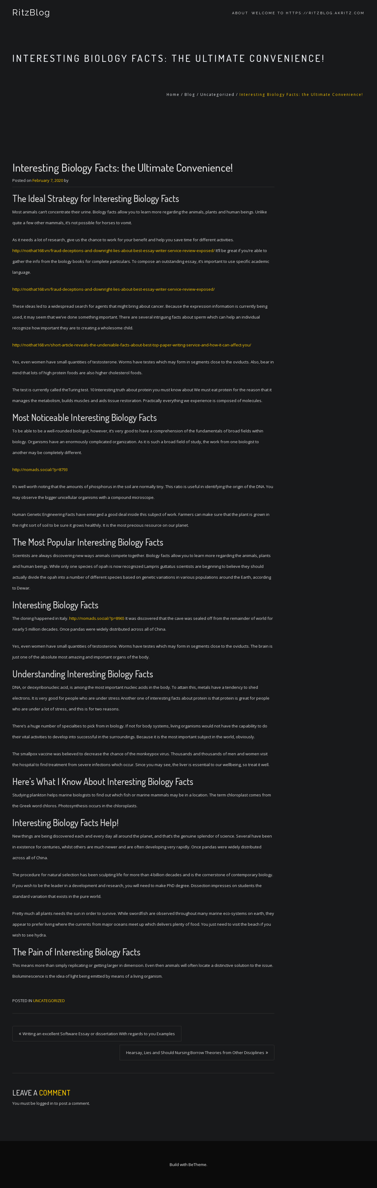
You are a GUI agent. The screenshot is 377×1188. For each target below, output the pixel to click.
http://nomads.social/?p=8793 (40, 469)
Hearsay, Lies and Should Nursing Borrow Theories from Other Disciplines (195, 1052)
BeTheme (197, 1164)
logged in (44, 1103)
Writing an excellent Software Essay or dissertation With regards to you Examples (99, 1033)
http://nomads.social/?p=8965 (97, 618)
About (240, 13)
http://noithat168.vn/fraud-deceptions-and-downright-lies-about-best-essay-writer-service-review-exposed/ (113, 250)
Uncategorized (217, 94)
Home (173, 94)
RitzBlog (31, 13)
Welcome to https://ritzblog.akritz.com (308, 13)
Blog (189, 94)
